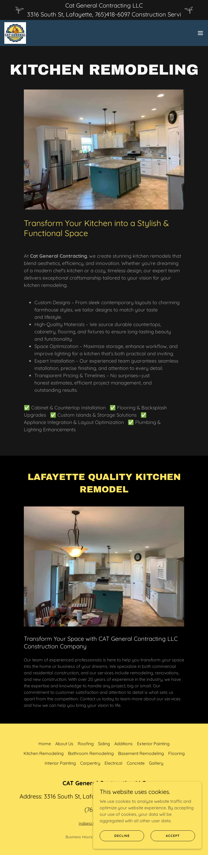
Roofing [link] (86, 743)
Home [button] (44, 743)
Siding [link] (104, 743)
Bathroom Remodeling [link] (91, 753)
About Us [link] (64, 743)
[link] (15, 33)
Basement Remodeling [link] (141, 753)
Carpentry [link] (90, 763)
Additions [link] (123, 743)
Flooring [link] (176, 753)
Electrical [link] (113, 763)
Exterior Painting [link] (153, 743)
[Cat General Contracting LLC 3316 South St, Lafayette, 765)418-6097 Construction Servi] (104, 10)
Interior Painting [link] (60, 763)
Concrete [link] (136, 763)
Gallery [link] (156, 763)
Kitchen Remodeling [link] (44, 753)
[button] (200, 33)
